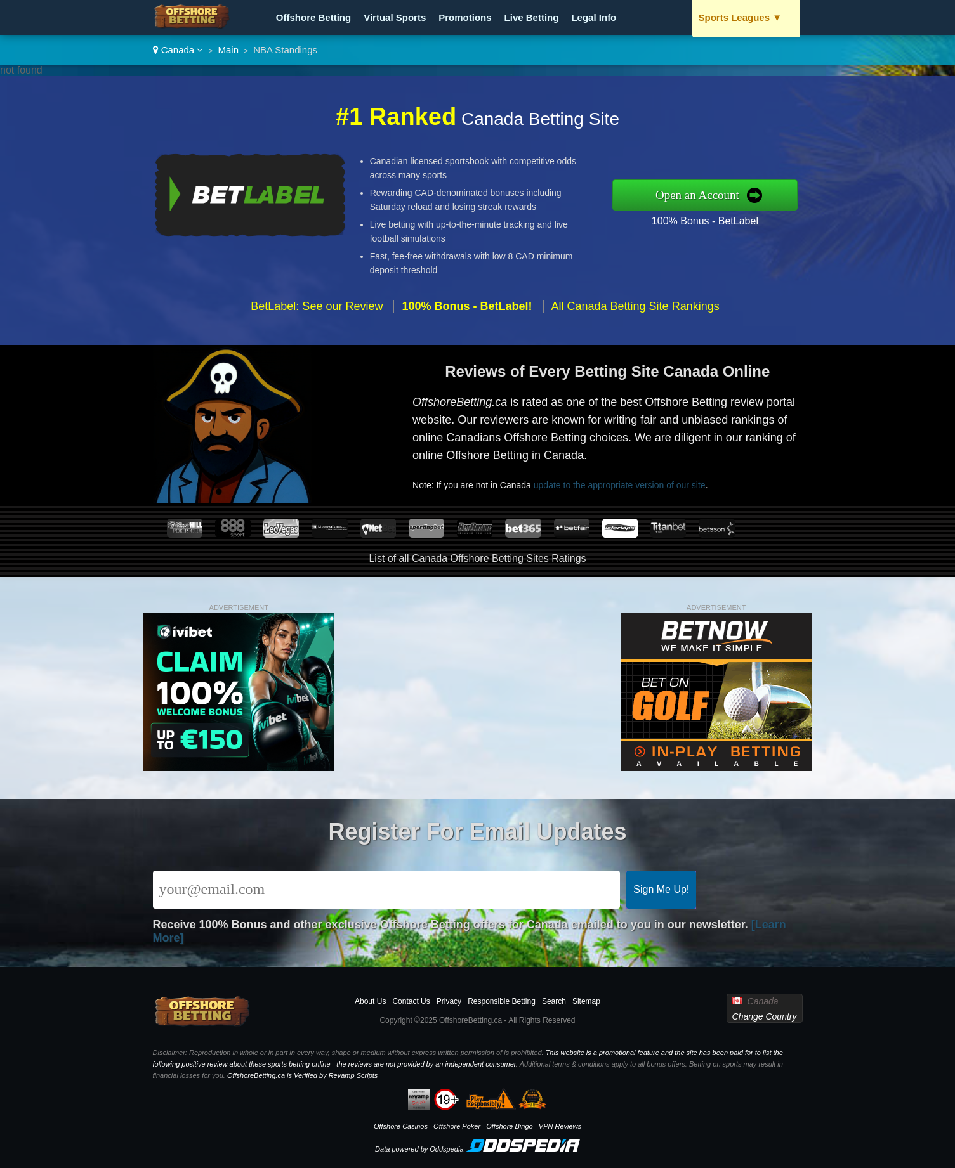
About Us (370, 1001)
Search (554, 1001)
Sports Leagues (740, 17)
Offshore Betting (313, 17)
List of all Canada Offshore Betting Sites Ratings (477, 558)
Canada (178, 49)
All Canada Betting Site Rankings (635, 306)
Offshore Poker (456, 1126)
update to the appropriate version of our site (620, 485)
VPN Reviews (560, 1126)
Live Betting (531, 17)
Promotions (464, 17)
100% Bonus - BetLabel (705, 221)
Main (228, 49)
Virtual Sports (395, 17)
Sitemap (586, 1001)
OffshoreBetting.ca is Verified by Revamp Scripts (302, 1075)
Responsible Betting (502, 1001)
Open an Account (697, 195)
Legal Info (593, 17)
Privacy (449, 1001)
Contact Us (411, 1001)
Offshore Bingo (509, 1126)
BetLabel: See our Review (317, 306)
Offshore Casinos (401, 1126)
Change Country (764, 1016)
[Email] (387, 890)
